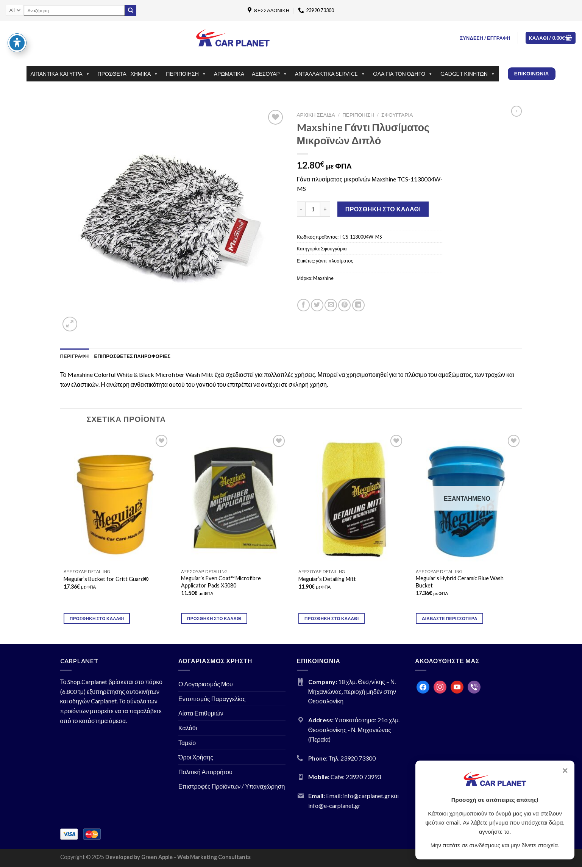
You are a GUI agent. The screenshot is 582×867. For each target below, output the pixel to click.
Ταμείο (187, 742)
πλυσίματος (340, 261)
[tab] (74, 356)
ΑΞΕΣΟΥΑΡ (269, 73)
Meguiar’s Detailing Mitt (327, 579)
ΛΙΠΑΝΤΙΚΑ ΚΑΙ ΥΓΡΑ (60, 73)
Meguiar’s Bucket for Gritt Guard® (106, 579)
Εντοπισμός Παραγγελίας (212, 698)
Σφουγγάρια (397, 115)
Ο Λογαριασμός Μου (205, 683)
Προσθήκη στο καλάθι (383, 208)
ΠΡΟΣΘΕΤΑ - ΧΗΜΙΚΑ (128, 73)
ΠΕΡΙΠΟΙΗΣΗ (186, 73)
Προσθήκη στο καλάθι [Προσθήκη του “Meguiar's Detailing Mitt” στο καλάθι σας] (331, 618)
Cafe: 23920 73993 (356, 776)
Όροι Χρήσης (195, 757)
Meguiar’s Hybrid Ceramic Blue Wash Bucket (460, 582)
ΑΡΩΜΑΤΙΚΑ (229, 73)
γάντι (321, 261)
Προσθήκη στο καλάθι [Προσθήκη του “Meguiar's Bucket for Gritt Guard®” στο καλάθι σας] (97, 618)
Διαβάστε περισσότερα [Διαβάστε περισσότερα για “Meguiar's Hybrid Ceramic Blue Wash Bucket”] (449, 618)
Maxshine (323, 278)
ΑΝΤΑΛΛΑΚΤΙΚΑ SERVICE (330, 73)
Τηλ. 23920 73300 (352, 758)
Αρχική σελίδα (316, 115)
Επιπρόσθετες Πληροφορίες (132, 356)
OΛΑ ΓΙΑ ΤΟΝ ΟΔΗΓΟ (403, 73)
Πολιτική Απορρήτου (205, 771)
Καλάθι (187, 727)
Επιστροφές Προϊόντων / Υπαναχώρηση (231, 786)
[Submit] (130, 10)
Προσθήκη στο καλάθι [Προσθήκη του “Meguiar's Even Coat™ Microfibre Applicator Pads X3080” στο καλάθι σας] (214, 618)
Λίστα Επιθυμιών (200, 713)
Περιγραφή (74, 356)
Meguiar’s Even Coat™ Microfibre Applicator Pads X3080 (221, 582)
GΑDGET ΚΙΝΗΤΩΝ (467, 73)
